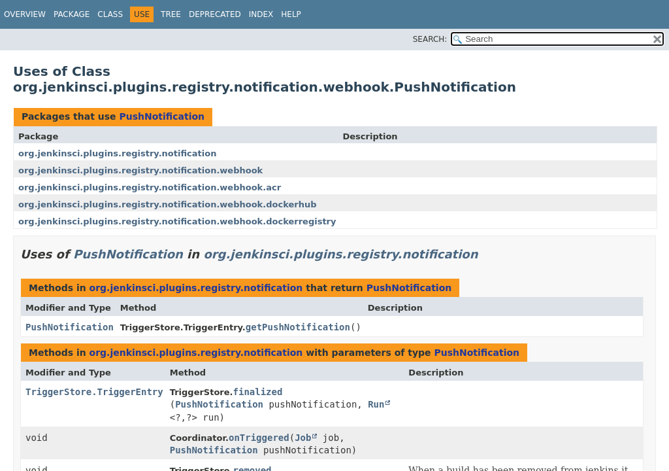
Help (291, 14)
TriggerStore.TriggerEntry (94, 392)
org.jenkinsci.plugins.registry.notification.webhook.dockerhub (167, 204)
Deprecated (215, 14)
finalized (258, 392)
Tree (171, 14)
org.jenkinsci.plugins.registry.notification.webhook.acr (149, 187)
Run (376, 404)
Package (72, 14)
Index (261, 14)
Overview (25, 14)
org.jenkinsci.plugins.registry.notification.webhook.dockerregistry (177, 221)
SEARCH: (430, 39)
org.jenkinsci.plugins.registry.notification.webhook (140, 170)
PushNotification (161, 116)
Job (303, 437)
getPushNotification (298, 327)
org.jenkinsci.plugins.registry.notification (117, 153)
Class (110, 14)
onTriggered (259, 437)
